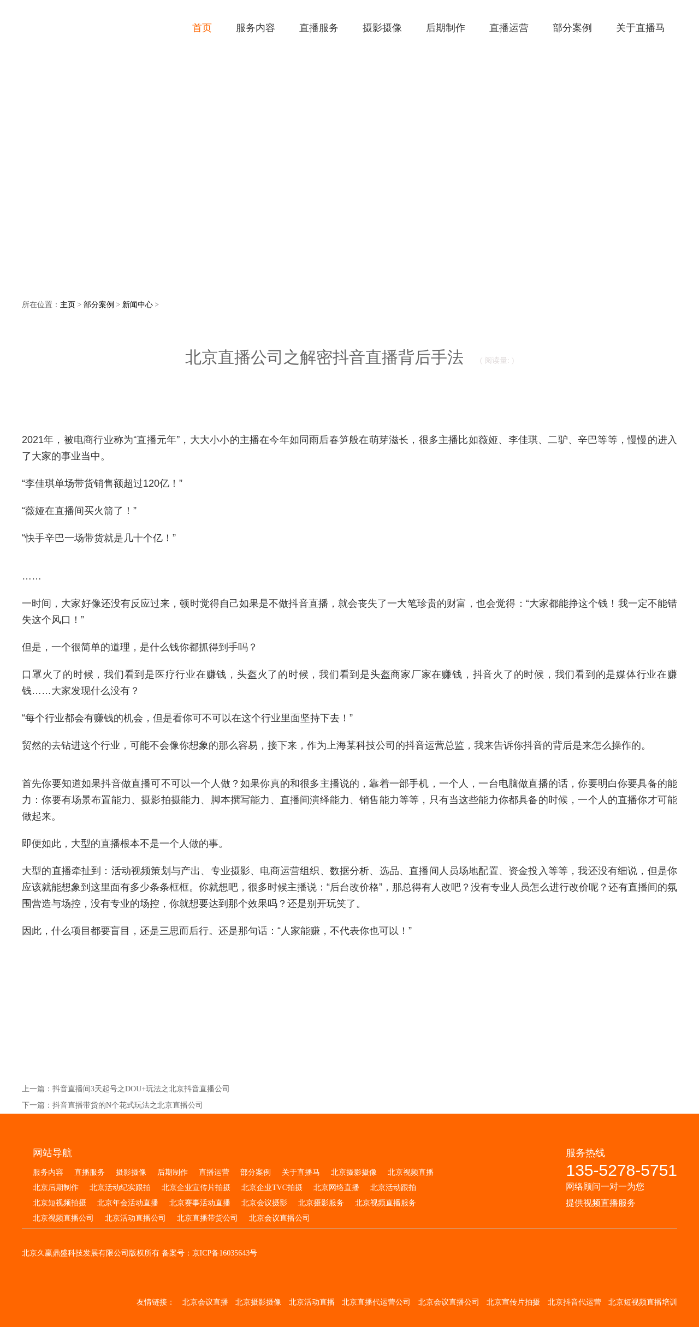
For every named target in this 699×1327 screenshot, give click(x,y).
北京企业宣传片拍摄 (196, 1187)
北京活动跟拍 (393, 1187)
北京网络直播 (336, 1187)
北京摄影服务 (321, 1203)
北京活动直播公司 (135, 1218)
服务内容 (48, 1172)
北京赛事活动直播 (199, 1203)
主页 (67, 305)
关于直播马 (301, 1172)
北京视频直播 (411, 1172)
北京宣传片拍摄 (513, 1302)
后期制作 (172, 1172)
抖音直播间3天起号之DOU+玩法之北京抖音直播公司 (141, 1089)
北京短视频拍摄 (59, 1203)
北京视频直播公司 (63, 1218)
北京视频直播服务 (385, 1203)
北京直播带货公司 (207, 1218)
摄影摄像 (131, 1172)
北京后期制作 (56, 1187)
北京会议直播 (205, 1302)
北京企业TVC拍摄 (272, 1187)
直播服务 (89, 1172)
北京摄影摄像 (354, 1172)
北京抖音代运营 (574, 1302)
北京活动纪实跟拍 (120, 1187)
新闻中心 (137, 305)
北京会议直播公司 (279, 1218)
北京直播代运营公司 (376, 1302)
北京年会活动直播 (127, 1203)
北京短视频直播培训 (642, 1302)
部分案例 (99, 305)
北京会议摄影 (264, 1203)
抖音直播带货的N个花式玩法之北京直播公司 (127, 1105)
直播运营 (214, 1172)
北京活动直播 (312, 1302)
